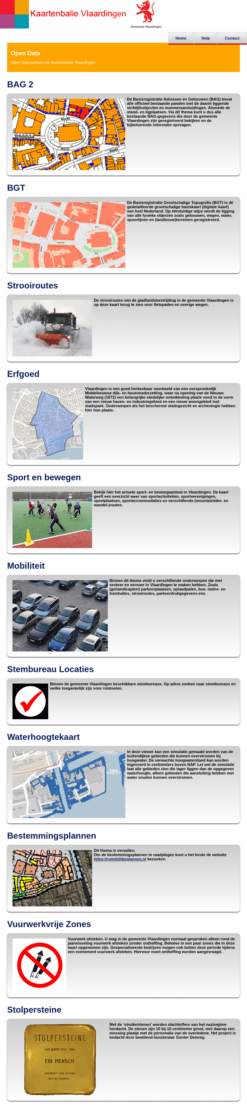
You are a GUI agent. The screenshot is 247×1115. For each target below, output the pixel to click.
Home (181, 38)
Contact (232, 38)
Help (205, 38)
